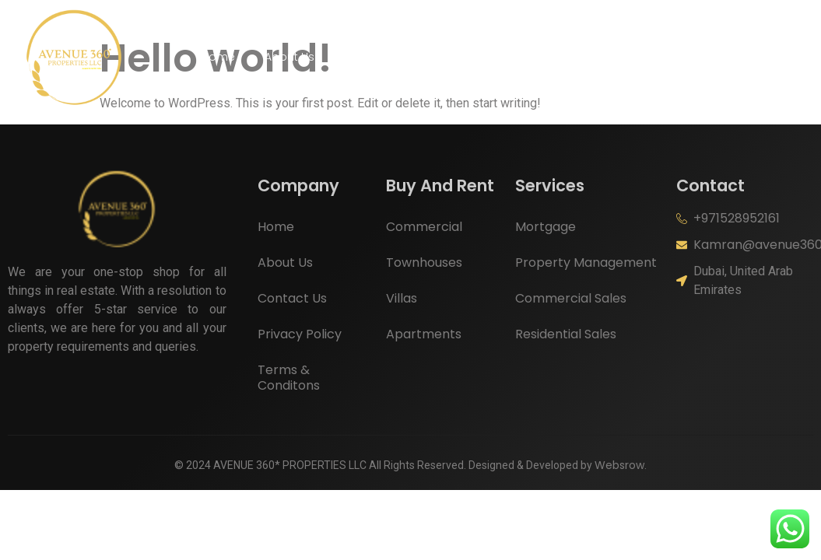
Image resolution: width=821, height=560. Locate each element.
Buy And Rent (388, 56)
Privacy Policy (300, 334)
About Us (289, 57)
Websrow (619, 465)
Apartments (423, 334)
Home (218, 57)
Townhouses (424, 262)
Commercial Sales (570, 298)
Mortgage (545, 227)
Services (491, 56)
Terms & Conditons (289, 377)
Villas (401, 298)
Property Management (586, 262)
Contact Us (583, 57)
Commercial (424, 227)
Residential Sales (565, 334)
